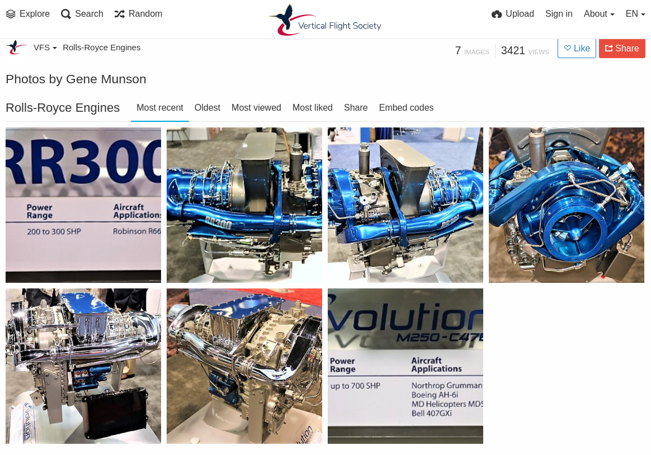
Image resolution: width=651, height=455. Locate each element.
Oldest (207, 107)
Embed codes (406, 107)
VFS (45, 47)
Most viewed (256, 107)
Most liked (313, 107)
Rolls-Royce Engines (101, 47)
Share (356, 107)
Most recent (159, 107)
